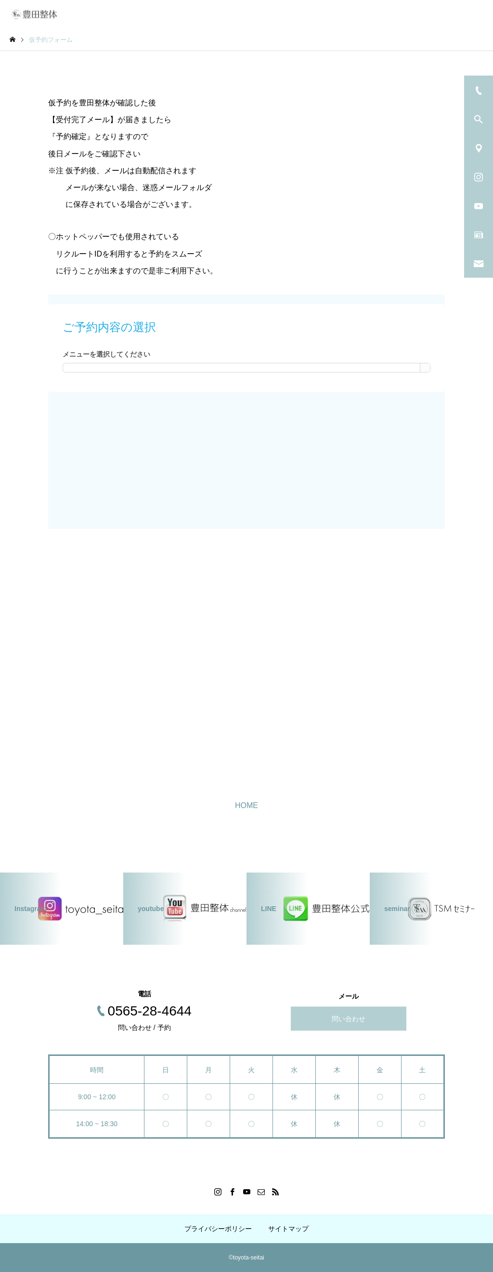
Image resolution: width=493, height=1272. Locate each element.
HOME (246, 805)
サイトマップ (288, 1229)
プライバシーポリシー (218, 1229)
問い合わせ (348, 1019)
